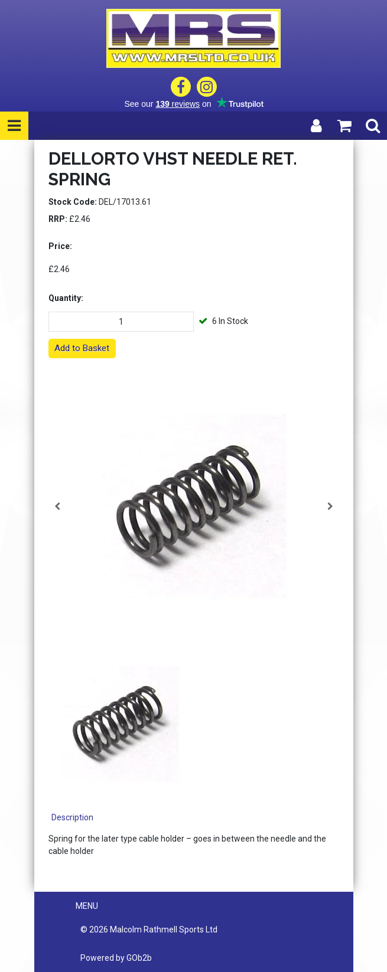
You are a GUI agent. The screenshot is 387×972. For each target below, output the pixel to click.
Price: (60, 246)
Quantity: (65, 298)
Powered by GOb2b (116, 958)
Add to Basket (81, 348)
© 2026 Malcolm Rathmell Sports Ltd (148, 929)
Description (72, 817)
